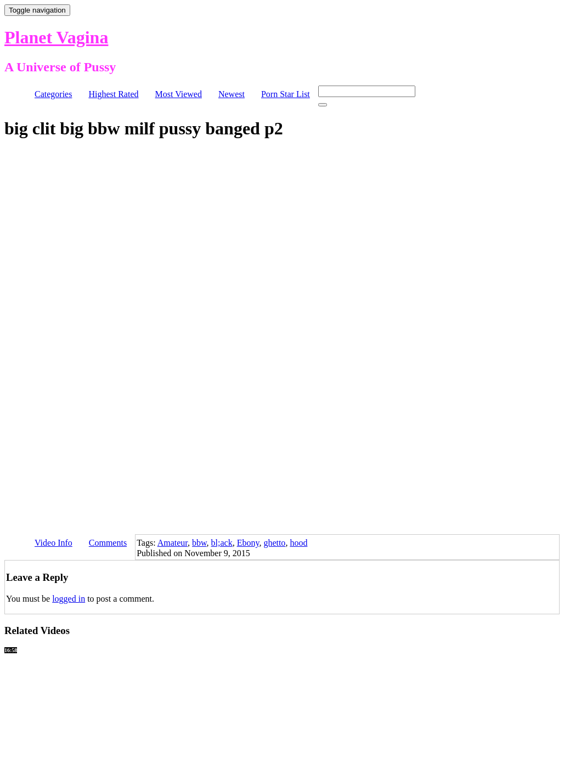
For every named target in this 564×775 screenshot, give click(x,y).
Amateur (172, 542)
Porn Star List (285, 94)
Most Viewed (178, 94)
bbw (199, 542)
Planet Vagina (56, 37)
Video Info (53, 542)
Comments (108, 542)
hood (298, 542)
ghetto (274, 542)
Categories (53, 94)
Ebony (248, 542)
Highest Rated (113, 94)
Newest (231, 94)
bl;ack (222, 542)
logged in (68, 598)
